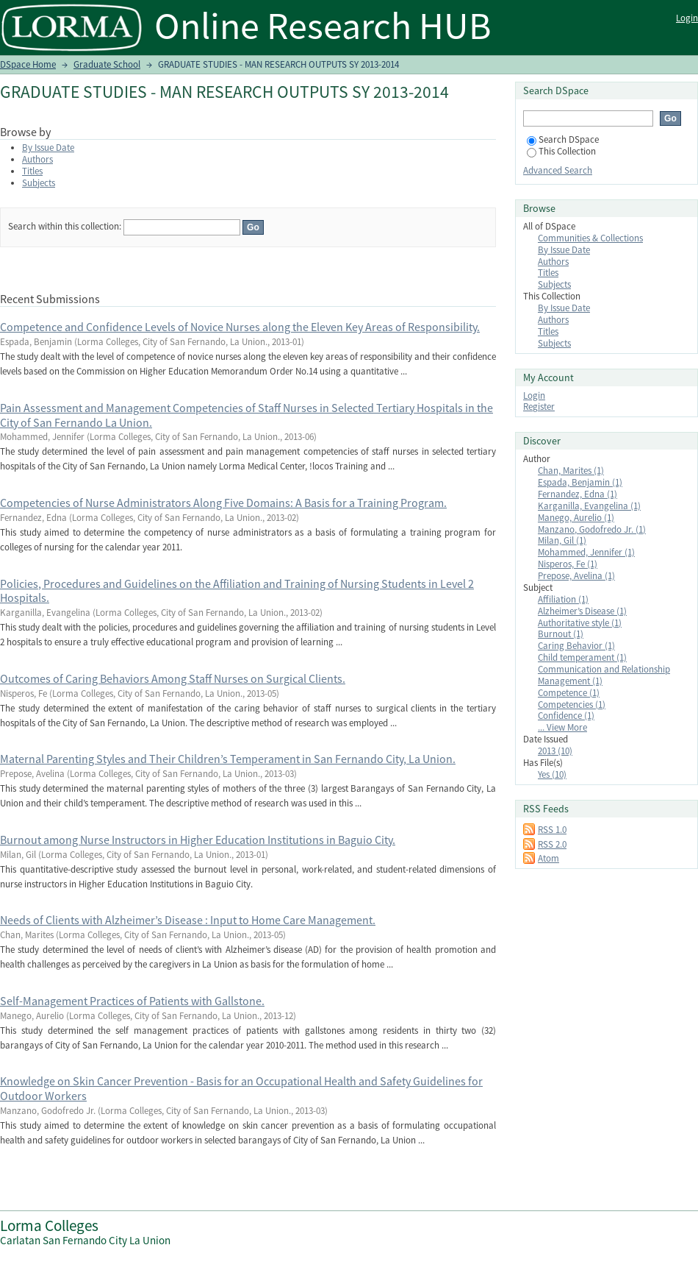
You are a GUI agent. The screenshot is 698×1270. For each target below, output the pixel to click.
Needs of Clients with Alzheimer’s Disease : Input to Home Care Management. (187, 919)
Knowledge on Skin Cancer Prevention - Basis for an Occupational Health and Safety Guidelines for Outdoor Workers (241, 1088)
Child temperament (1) (582, 657)
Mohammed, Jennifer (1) (586, 552)
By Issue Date (48, 147)
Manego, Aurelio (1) (576, 517)
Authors (37, 159)
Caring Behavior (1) (576, 645)
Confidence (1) (566, 715)
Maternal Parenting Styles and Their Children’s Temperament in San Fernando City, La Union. (228, 758)
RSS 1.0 (552, 829)
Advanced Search (557, 170)
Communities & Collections (590, 238)
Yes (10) (552, 774)
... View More (562, 727)
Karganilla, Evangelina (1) (589, 506)
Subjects (38, 183)
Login (687, 18)
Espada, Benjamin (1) (580, 482)
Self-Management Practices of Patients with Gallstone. (132, 1000)
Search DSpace (563, 139)
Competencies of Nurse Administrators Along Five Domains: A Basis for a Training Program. (223, 502)
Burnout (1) (560, 634)
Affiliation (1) (563, 599)
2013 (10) (555, 751)
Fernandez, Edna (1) (577, 494)
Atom (548, 858)
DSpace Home (28, 64)
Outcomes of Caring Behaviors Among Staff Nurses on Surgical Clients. (172, 678)
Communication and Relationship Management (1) (604, 675)
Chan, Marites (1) (571, 470)
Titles (32, 171)
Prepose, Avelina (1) (576, 576)
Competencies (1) (571, 704)
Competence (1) (569, 693)
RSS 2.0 (552, 844)
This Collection (561, 151)
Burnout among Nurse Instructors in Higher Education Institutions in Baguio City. (197, 839)
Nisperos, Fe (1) (567, 564)
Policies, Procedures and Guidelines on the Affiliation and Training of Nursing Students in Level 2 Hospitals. (237, 591)
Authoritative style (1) (580, 623)
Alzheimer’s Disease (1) (582, 611)
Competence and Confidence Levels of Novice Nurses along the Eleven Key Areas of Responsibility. (240, 326)
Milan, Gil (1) (562, 540)
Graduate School (106, 64)
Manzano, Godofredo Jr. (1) (592, 529)
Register (539, 406)
